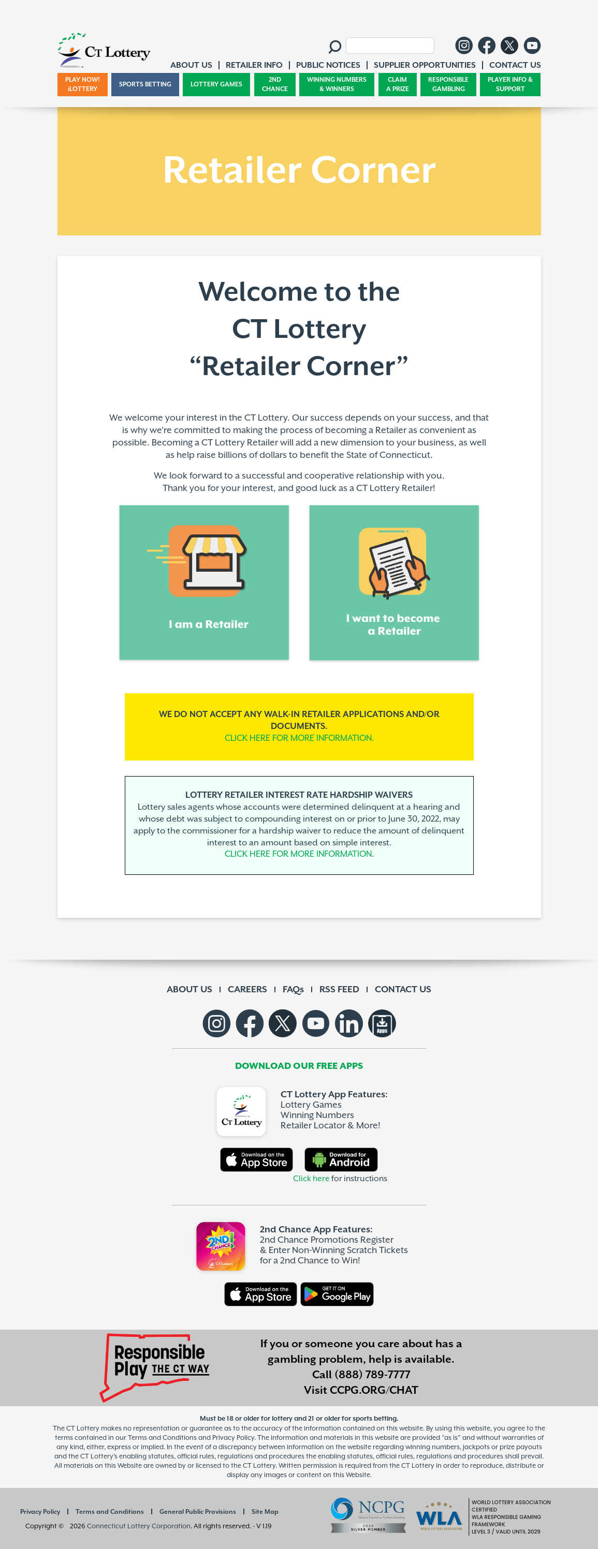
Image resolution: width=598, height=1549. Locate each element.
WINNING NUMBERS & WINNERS (337, 84)
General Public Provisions (197, 1512)
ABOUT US (189, 990)
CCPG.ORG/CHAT (374, 1390)
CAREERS (247, 990)
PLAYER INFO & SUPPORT (510, 84)
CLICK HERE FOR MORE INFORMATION (298, 854)
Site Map (265, 1512)
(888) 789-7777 (372, 1375)
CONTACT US (403, 990)
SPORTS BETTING (145, 84)
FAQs (293, 990)
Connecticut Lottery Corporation (139, 1526)
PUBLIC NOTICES (328, 65)
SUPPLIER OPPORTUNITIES (425, 65)
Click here (311, 1179)
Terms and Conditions (110, 1512)
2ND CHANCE (275, 84)
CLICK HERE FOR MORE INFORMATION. (299, 738)
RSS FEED (339, 990)
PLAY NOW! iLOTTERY (82, 84)
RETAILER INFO (254, 65)
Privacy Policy (40, 1512)
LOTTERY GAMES (216, 84)
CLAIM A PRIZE (397, 84)
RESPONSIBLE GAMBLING (448, 84)
